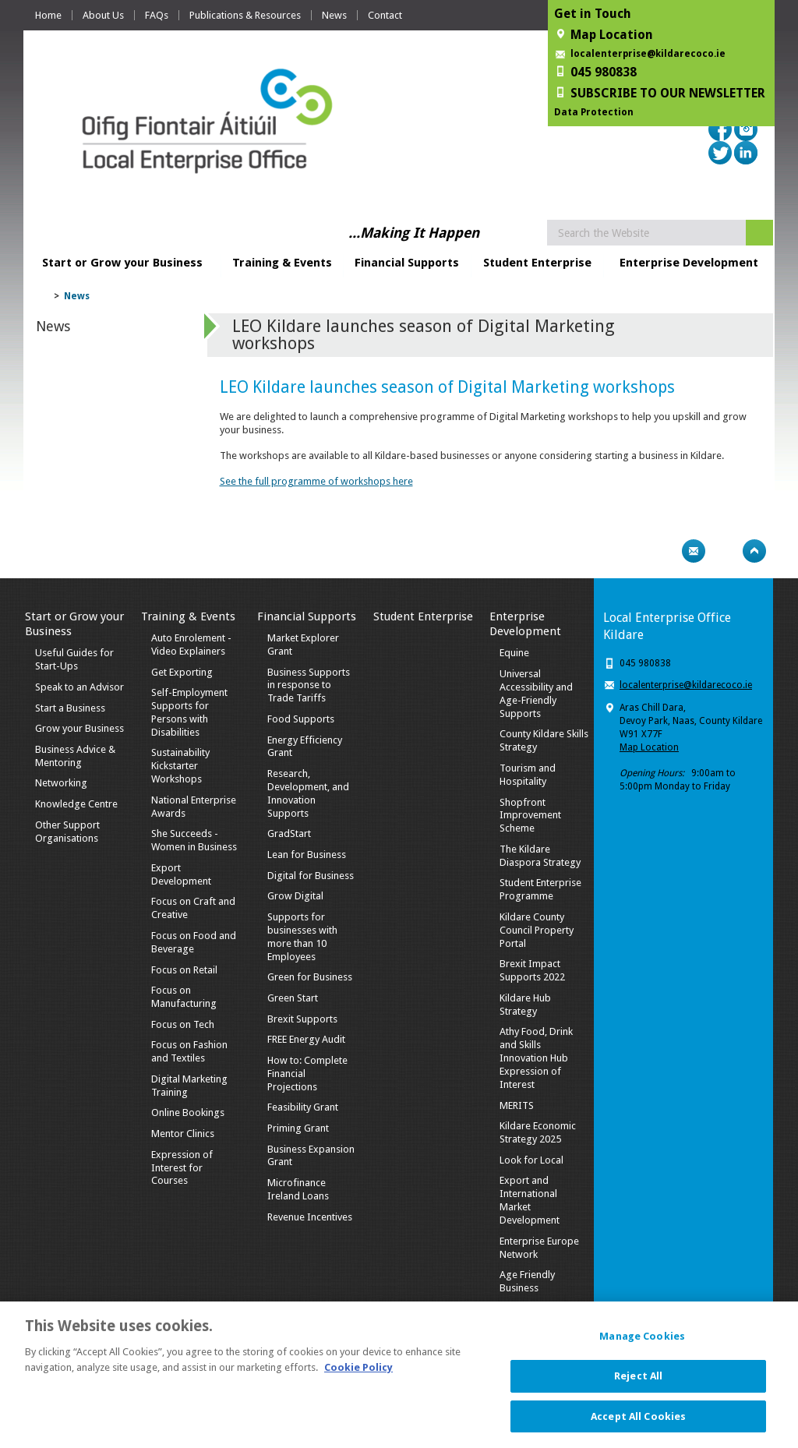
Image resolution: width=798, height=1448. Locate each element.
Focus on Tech (182, 1024)
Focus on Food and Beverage (193, 942)
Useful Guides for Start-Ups (74, 659)
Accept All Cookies (638, 1425)
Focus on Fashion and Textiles (189, 1051)
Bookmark (724, 551)
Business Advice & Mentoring (75, 755)
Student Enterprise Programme (540, 889)
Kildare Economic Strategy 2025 (538, 1132)
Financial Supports (407, 263)
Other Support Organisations (67, 831)
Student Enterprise (537, 263)
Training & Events (282, 263)
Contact (385, 15)
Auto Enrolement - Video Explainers (191, 644)
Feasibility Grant (302, 1107)
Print (663, 551)
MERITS (517, 1105)
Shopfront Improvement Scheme (530, 815)
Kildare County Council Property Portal (537, 930)
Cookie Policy (358, 1376)
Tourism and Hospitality (528, 774)
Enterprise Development (689, 263)
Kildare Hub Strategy (525, 1004)
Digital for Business (310, 875)
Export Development (181, 874)
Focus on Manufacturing (184, 996)
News (334, 15)
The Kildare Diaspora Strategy (540, 855)
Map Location (649, 747)
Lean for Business (306, 854)
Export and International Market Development (530, 1200)
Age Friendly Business (527, 1281)
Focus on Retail (184, 970)
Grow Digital (295, 896)
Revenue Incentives (309, 1217)
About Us (103, 15)
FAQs (156, 15)
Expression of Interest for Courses (182, 1168)
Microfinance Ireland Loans (298, 1189)
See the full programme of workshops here (316, 481)
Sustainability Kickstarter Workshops (180, 766)
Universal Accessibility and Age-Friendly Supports (536, 693)
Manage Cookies (642, 1345)
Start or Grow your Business (122, 263)
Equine (514, 653)
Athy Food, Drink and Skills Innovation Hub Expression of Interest (536, 1058)
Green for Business (309, 977)
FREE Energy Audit (306, 1039)
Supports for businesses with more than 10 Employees (302, 936)
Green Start (292, 998)
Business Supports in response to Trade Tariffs (308, 685)
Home (48, 15)
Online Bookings (187, 1112)
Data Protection (594, 112)
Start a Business (70, 708)
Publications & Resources (245, 15)
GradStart (289, 833)
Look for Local (531, 1160)
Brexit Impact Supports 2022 (532, 970)
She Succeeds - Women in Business (194, 840)
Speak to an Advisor (79, 687)
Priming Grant (298, 1128)
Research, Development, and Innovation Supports (308, 793)
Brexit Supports (302, 1019)
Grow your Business (79, 728)
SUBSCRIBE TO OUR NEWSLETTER (667, 93)
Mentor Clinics (182, 1133)
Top (754, 551)
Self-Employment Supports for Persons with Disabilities (189, 712)
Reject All (638, 1384)
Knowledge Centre (76, 804)
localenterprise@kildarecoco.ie (648, 53)
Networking (61, 783)
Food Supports (300, 719)
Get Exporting (182, 672)
